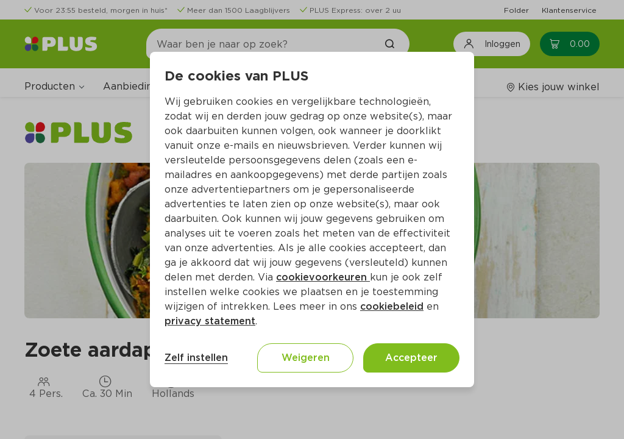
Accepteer (411, 357)
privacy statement (210, 321)
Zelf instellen (196, 357)
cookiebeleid (392, 306)
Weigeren (306, 357)
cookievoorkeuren (323, 277)
